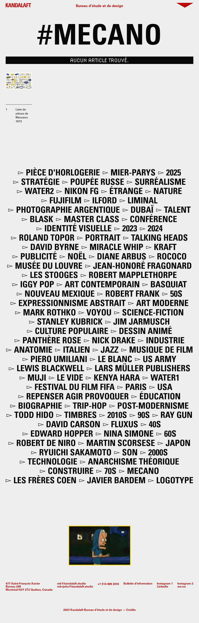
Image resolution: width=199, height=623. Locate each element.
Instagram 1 (165, 583)
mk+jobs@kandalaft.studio (75, 586)
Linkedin (162, 586)
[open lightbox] (19, 85)
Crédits (131, 610)
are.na (181, 586)
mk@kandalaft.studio (71, 583)
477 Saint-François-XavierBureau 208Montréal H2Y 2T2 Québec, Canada (29, 586)
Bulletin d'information (137, 583)
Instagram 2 (185, 583)
